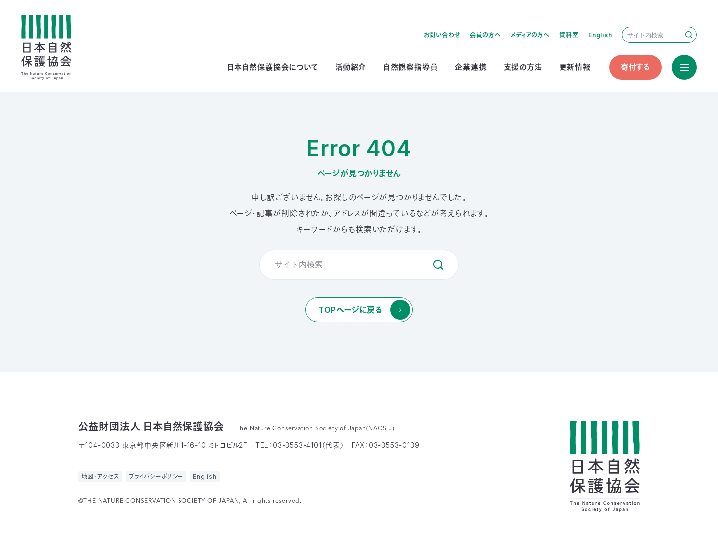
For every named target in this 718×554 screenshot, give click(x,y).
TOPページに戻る (350, 310)
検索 (688, 34)
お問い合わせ (442, 35)
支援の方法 (523, 67)
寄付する (635, 67)
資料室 (568, 35)
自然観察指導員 (410, 67)
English (600, 35)
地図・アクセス (100, 476)
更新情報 (575, 67)
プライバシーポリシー (156, 476)
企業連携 (470, 67)
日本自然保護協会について (272, 67)
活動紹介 (350, 67)
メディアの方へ (530, 35)
